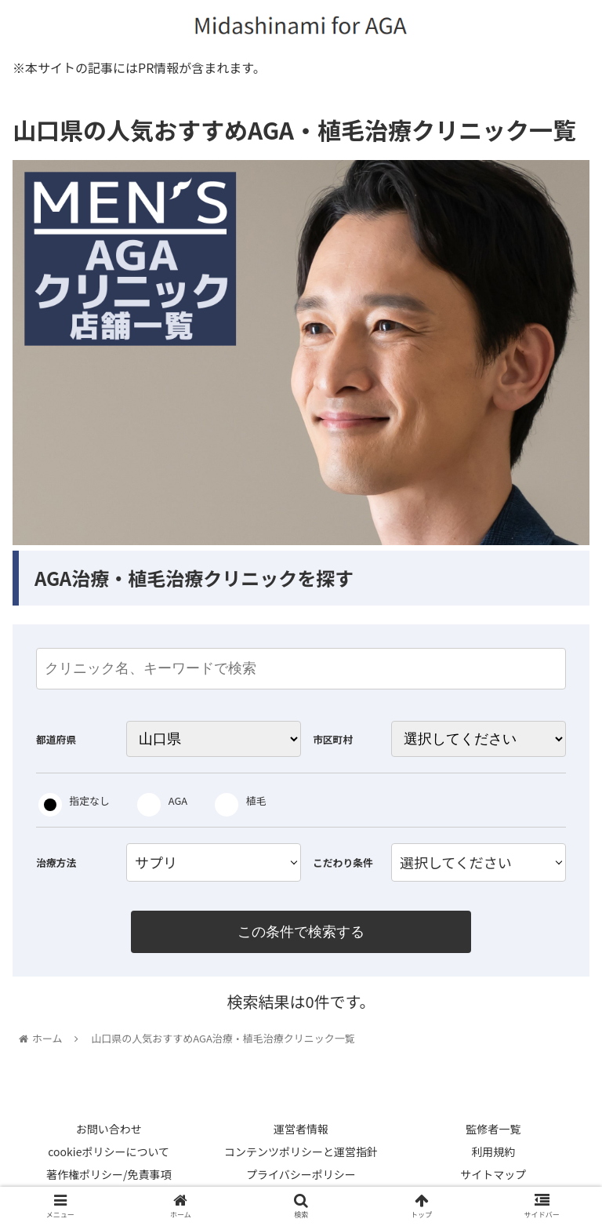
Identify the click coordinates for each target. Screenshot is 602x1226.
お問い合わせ (109, 1129)
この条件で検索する (301, 932)
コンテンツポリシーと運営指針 (301, 1152)
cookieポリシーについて (108, 1152)
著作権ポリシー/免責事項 (109, 1176)
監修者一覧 (493, 1129)
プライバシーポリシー (301, 1176)
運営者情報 (301, 1129)
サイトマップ (493, 1176)
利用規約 (493, 1152)
